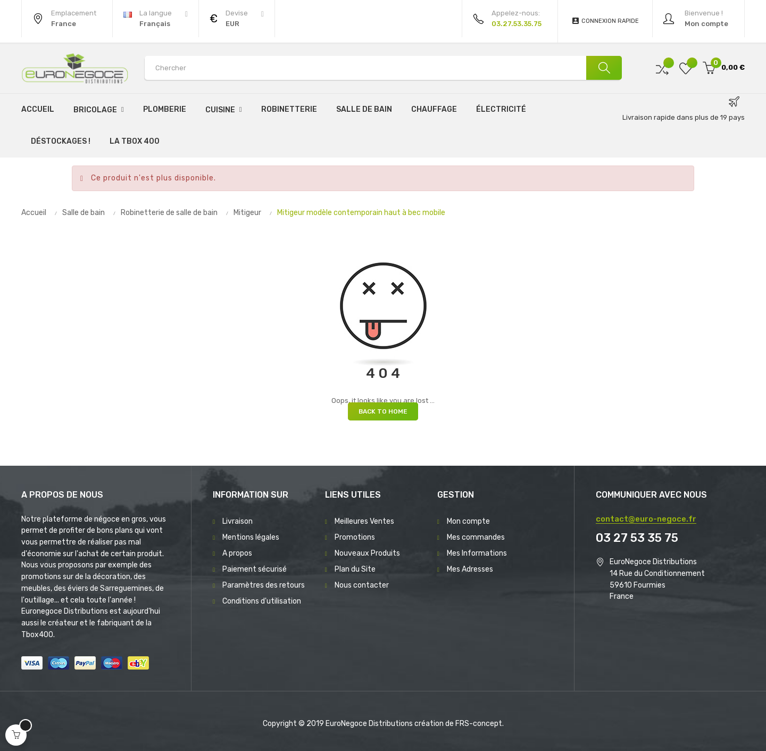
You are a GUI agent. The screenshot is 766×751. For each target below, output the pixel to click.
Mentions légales (250, 537)
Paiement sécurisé (254, 569)
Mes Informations (477, 553)
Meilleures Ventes (364, 521)
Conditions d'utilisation (261, 601)
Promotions (355, 537)
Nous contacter (362, 585)
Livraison (237, 521)
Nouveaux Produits (367, 553)
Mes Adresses (470, 569)
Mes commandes (476, 537)
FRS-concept (478, 723)
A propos (237, 553)
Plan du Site (355, 569)
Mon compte (468, 521)
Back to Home (383, 411)
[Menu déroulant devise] (155, 18)
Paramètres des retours (263, 585)
